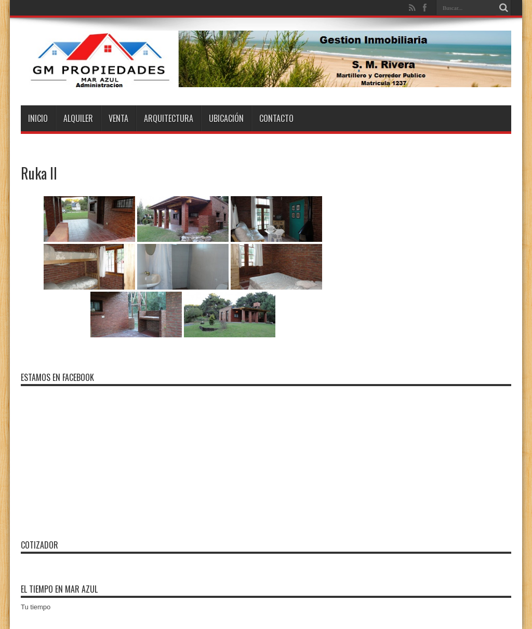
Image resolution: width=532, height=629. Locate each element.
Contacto (276, 118)
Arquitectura (168, 118)
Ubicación (226, 118)
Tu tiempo (35, 607)
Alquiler (78, 118)
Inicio (38, 118)
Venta (118, 118)
